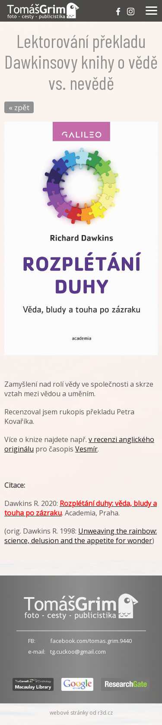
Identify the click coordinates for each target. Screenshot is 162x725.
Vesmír (86, 449)
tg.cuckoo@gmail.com (78, 651)
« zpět (19, 107)
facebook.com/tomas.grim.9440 (91, 641)
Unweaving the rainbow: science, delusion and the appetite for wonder (80, 535)
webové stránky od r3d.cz (81, 712)
